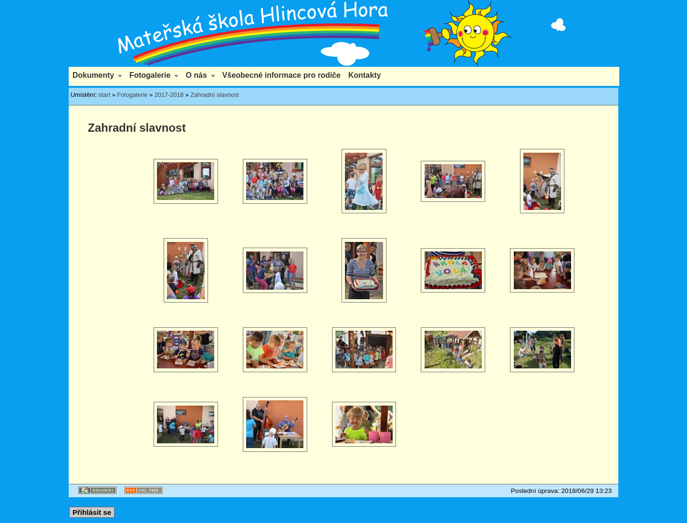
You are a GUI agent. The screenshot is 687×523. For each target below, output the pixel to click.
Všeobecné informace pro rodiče (281, 75)
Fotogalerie (149, 75)
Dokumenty (93, 75)
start (104, 94)
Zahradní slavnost (214, 94)
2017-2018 (169, 94)
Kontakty (364, 75)
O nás (196, 75)
